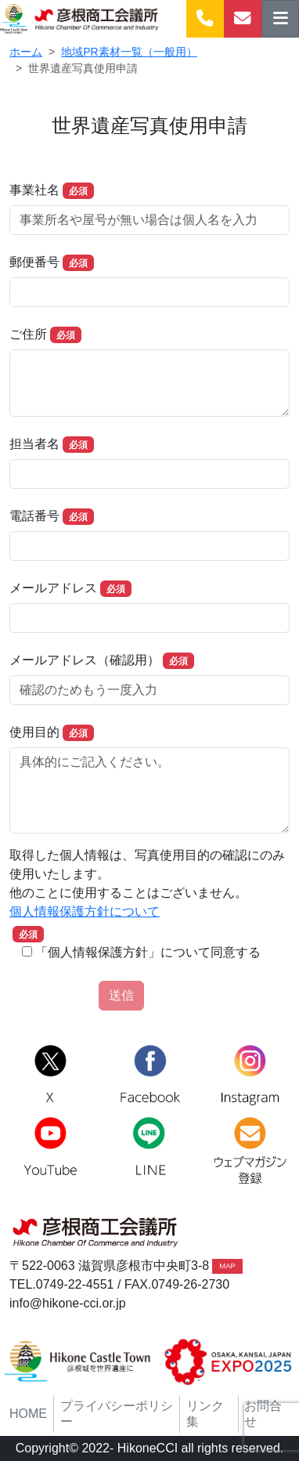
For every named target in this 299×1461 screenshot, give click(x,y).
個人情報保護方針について (84, 911)
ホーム (25, 51)
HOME (28, 1413)
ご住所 (28, 334)
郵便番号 (34, 262)
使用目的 (34, 732)
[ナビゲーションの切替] (280, 19)
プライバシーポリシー (116, 1413)
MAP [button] (227, 1265)
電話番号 (34, 516)
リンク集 (205, 1413)
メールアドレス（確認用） (84, 660)
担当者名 (34, 443)
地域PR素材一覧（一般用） (128, 51)
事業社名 (34, 190)
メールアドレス (53, 588)
